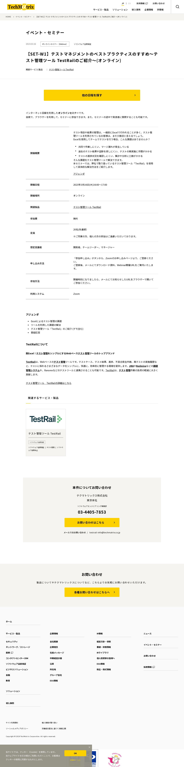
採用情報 (141, 3)
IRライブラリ (103, 652)
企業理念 (54, 647)
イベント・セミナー (23, 16)
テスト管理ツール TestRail (61, 69)
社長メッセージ (57, 652)
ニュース (148, 633)
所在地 (53, 669)
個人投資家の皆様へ (106, 658)
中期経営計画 (56, 658)
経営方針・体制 (104, 641)
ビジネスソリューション (17, 669)
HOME (8, 16)
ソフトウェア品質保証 (16, 663)
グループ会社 (56, 675)
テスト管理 (42, 353)
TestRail (30, 361)
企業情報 (54, 633)
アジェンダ (79, 173)
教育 (8, 680)
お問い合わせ (150, 655)
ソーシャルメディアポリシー (17, 728)
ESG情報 (54, 680)
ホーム (9, 621)
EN (129, 3)
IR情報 (100, 633)
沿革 (52, 663)
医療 (8, 652)
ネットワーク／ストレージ (18, 647)
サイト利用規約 (12, 722)
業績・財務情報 (104, 647)
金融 (8, 675)
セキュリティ (12, 641)
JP (123, 3)
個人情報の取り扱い (49, 722)
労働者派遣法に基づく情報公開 (54, 728)
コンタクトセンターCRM (17, 658)
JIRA (131, 366)
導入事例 (10, 703)
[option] (46, 432)
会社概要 (54, 641)
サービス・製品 (13, 633)
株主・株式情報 (104, 669)
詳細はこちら (75, 760)
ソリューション (13, 691)
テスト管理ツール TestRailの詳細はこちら (48, 383)
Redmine (141, 366)
